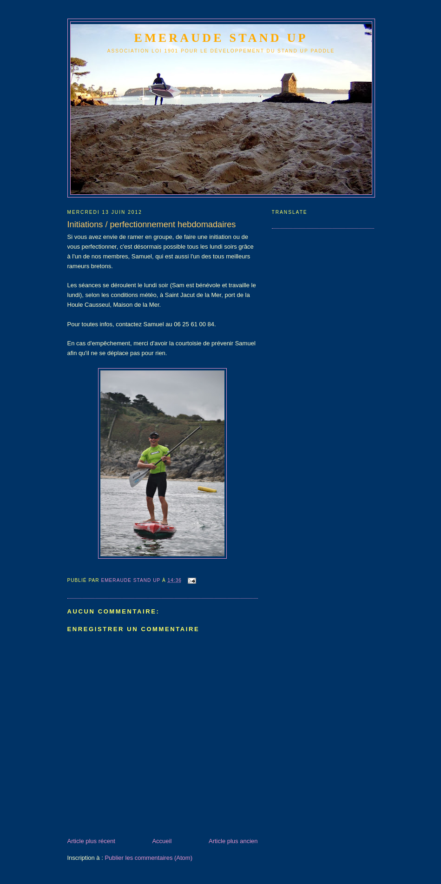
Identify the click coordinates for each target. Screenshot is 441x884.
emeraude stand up (221, 38)
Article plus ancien (233, 841)
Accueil (161, 841)
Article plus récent (91, 841)
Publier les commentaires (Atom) (148, 857)
